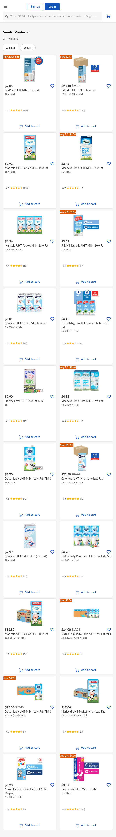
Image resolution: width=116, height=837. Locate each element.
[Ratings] (17, 110)
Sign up (35, 6)
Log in (52, 6)
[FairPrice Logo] (17, 6)
